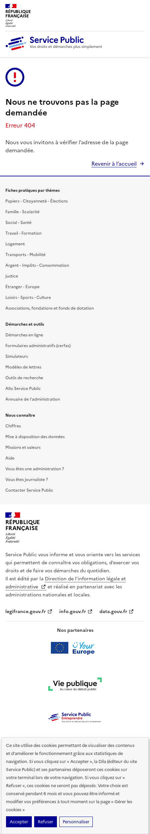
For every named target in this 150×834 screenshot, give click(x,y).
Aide (9, 458)
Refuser (45, 822)
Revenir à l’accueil (114, 164)
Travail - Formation (23, 233)
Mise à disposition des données (35, 437)
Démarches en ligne (24, 335)
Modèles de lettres (23, 367)
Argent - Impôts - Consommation (37, 265)
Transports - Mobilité (25, 255)
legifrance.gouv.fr (29, 611)
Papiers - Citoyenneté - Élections (36, 201)
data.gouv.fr (116, 611)
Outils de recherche (24, 378)
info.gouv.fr (76, 611)
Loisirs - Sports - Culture (28, 298)
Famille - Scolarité (22, 212)
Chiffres (13, 426)
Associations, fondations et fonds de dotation (49, 308)
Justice (11, 276)
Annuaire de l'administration (32, 399)
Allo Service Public (23, 389)
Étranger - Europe (22, 287)
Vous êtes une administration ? (34, 469)
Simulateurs (16, 356)
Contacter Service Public (29, 490)
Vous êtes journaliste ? (26, 480)
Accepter (19, 822)
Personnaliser (76, 822)
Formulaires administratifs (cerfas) (38, 346)
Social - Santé (18, 223)
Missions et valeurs (23, 447)
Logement (15, 244)
